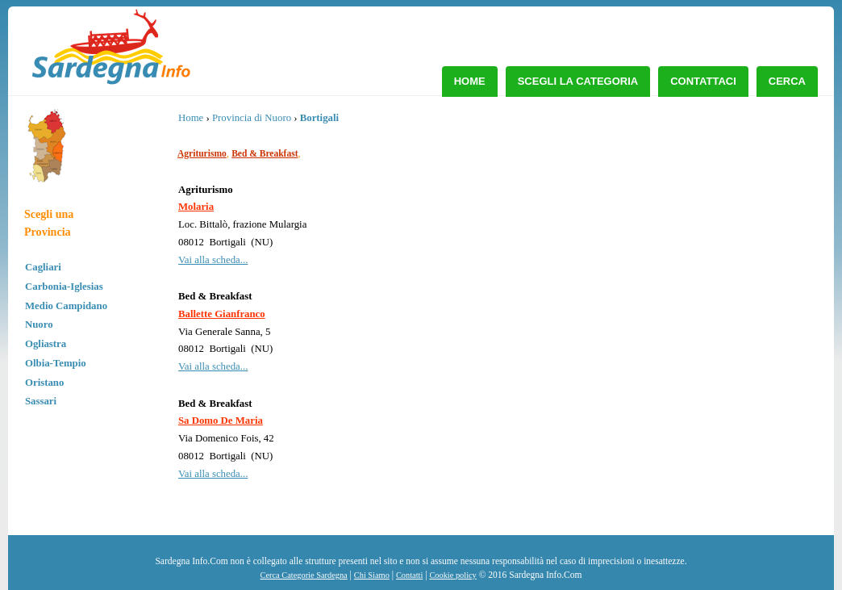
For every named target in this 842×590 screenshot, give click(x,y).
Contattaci (703, 81)
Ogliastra (45, 343)
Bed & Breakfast (264, 153)
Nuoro (39, 324)
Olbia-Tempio (55, 363)
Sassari (40, 401)
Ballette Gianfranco (221, 314)
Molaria (196, 206)
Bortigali (319, 117)
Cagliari (43, 267)
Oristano (44, 382)
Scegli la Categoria (578, 81)
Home (470, 81)
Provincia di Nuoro (251, 117)
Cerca (787, 81)
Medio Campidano (66, 306)
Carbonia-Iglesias (64, 286)
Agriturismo (202, 153)
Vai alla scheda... (213, 260)
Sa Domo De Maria (220, 420)
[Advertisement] (687, 230)
